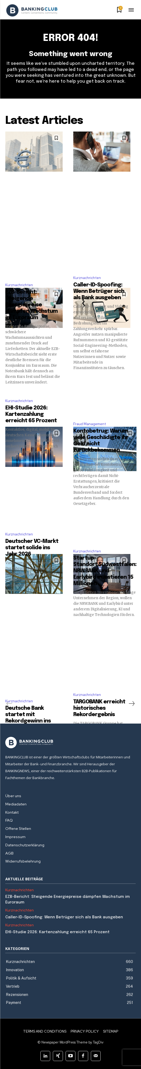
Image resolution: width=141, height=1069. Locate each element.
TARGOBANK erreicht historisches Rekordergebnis (99, 708)
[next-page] (131, 704)
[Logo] (31, 10)
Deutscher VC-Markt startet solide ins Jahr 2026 (31, 548)
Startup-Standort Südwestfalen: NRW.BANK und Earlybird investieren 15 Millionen (104, 570)
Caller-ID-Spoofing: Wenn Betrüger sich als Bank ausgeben (98, 291)
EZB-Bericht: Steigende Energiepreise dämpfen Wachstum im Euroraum (31, 304)
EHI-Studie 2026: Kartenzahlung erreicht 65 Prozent (31, 414)
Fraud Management (89, 424)
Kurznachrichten (19, 285)
